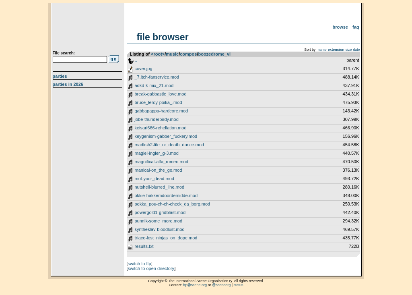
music (172, 54)
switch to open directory (151, 268)
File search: (64, 53)
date (356, 50)
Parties (60, 76)
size (349, 50)
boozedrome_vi (214, 54)
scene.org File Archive (88, 28)
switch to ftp (139, 263)
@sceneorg (221, 285)
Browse (340, 27)
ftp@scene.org (195, 285)
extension (336, 50)
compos (188, 54)
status (238, 285)
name (322, 50)
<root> (158, 54)
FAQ (355, 27)
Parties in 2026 (68, 84)
